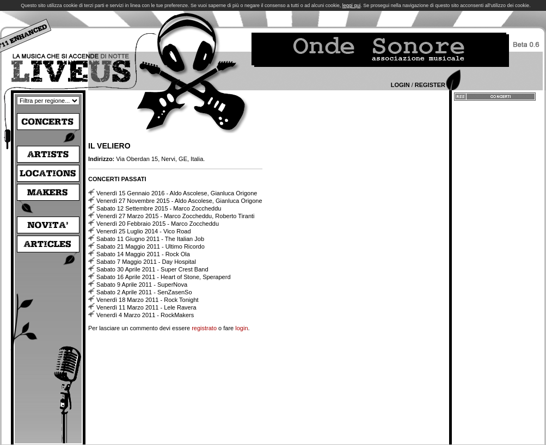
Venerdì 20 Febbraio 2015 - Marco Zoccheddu (157, 223)
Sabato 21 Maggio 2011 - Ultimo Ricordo (150, 246)
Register (430, 85)
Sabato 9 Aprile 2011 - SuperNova (141, 284)
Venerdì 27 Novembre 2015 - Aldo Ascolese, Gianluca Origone (179, 200)
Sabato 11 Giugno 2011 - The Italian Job (150, 239)
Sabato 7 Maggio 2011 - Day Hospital (146, 261)
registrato (204, 328)
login (241, 328)
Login (400, 85)
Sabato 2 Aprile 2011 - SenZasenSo (144, 292)
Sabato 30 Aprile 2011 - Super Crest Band (152, 269)
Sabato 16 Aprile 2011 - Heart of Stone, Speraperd (163, 277)
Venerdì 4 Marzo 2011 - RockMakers (145, 315)
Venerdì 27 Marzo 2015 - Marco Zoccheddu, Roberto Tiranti (175, 216)
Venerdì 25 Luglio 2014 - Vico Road (143, 231)
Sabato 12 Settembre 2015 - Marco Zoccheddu (158, 208)
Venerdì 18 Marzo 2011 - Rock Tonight (147, 299)
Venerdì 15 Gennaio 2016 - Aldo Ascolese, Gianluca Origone (176, 193)
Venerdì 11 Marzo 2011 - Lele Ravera (146, 307)
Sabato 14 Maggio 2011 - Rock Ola (143, 254)
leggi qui (351, 5)
